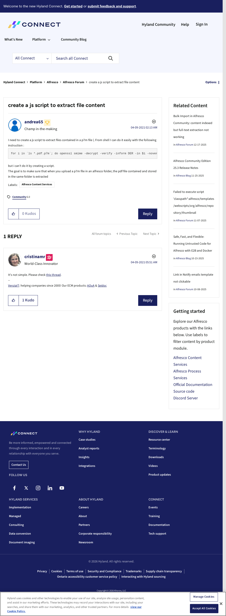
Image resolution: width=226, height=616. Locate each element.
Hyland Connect (14, 82)
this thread (53, 275)
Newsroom (86, 542)
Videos (153, 466)
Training (154, 516)
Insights (84, 457)
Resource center (159, 440)
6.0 (21, 197)
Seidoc (102, 285)
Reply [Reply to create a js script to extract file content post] (148, 214)
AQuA (91, 285)
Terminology (157, 448)
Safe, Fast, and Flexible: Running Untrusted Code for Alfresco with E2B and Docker (192, 244)
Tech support (157, 533)
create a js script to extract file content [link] (114, 82)
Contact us (18, 465)
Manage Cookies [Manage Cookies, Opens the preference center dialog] (203, 598)
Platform (36, 82)
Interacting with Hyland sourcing (143, 577)
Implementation (20, 507)
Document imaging (22, 542)
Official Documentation (192, 384)
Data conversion (20, 533)
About (83, 516)
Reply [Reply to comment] (148, 300)
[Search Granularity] (31, 58)
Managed (15, 516)
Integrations (87, 466)
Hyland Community (158, 24)
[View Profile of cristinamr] (34, 257)
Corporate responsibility (95, 533)
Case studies (87, 440)
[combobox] (85, 58)
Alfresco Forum (73, 82)
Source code (183, 391)
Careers (84, 507)
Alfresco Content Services (37, 184)
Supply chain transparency (164, 571)
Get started (73, 6)
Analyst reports (89, 448)
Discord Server (185, 398)
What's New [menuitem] (13, 39)
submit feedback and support (112, 6)
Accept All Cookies (204, 609)
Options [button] (210, 82)
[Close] (221, 604)
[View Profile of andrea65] (33, 122)
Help (185, 24)
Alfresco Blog (183, 176)
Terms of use (74, 571)
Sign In (202, 24)
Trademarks (134, 571)
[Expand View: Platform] (49, 39)
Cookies (56, 571)
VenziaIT (13, 285)
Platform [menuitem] (39, 39)
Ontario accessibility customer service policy (87, 577)
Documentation (159, 525)
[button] (13, 214)
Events (153, 507)
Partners (84, 525)
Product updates (160, 474)
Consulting (16, 525)
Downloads (156, 457)
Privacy (42, 571)
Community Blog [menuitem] (73, 39)
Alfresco (52, 82)
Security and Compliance (104, 571)
